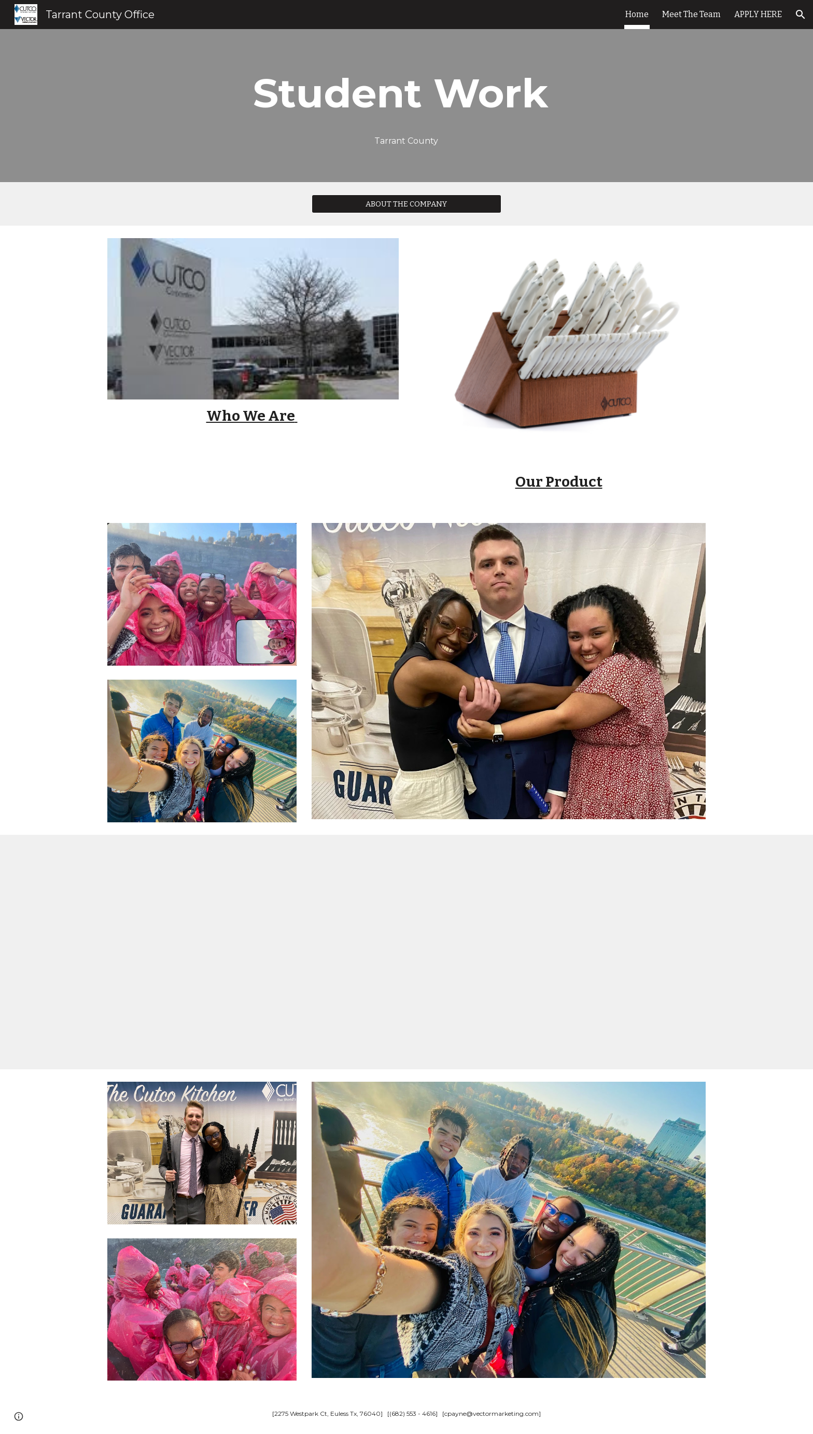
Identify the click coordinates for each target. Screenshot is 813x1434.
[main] (406, 93)
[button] (800, 14)
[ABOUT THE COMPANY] (406, 203)
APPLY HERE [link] (758, 14)
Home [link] (637, 14)
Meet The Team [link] (691, 14)
